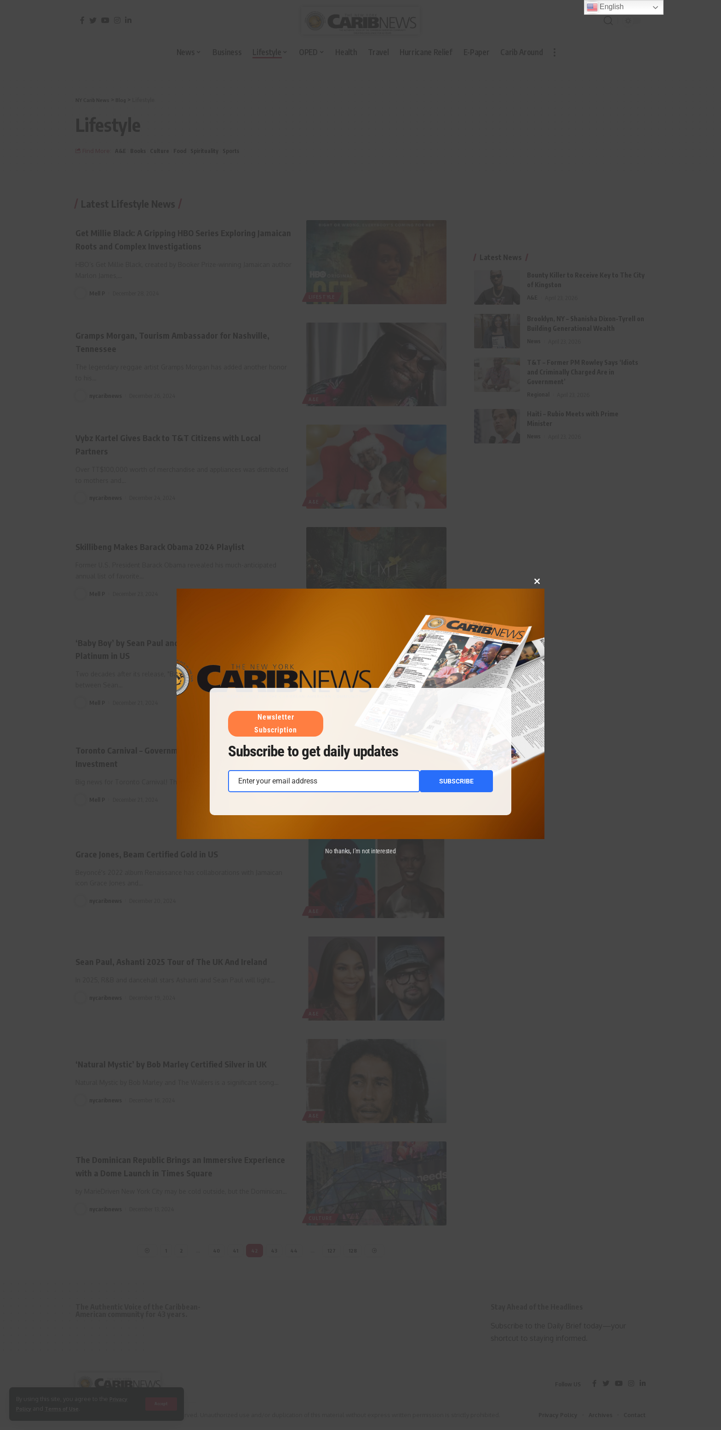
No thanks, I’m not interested (360, 851)
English (605, 7)
